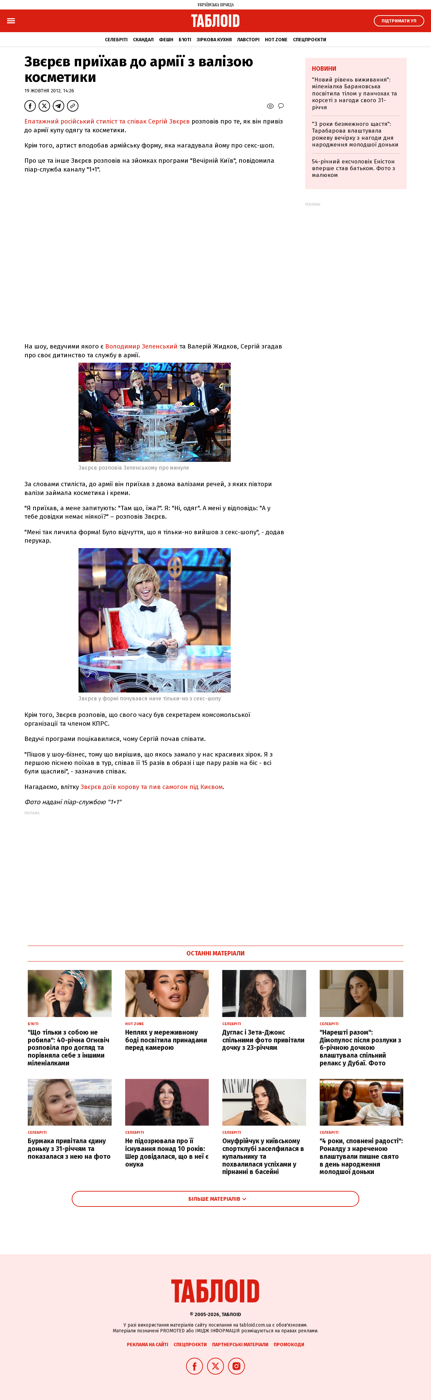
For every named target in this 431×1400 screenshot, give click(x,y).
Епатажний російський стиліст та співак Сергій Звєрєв (107, 121)
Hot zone (276, 40)
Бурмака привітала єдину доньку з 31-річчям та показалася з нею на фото (69, 1148)
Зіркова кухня (214, 40)
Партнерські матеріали (240, 1345)
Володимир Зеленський (141, 346)
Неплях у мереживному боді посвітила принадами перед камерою (166, 1040)
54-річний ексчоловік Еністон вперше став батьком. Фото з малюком (353, 168)
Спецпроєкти (309, 40)
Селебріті (116, 40)
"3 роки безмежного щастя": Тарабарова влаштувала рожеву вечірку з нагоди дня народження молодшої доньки (355, 134)
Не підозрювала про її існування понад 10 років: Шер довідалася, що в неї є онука (166, 1152)
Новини (324, 68)
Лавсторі (248, 40)
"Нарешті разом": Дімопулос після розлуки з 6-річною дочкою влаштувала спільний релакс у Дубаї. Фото (360, 1048)
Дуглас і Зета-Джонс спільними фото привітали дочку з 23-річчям (263, 1040)
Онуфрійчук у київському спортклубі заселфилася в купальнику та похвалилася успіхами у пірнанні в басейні (263, 1156)
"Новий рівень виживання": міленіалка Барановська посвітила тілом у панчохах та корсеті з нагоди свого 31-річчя (354, 93)
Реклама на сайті (147, 1345)
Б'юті (185, 40)
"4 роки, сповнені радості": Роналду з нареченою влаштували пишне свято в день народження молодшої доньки (361, 1156)
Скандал (143, 40)
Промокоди (289, 1345)
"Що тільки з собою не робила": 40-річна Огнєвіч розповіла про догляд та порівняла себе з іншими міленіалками (68, 1048)
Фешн (166, 40)
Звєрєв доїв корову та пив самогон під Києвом (152, 787)
